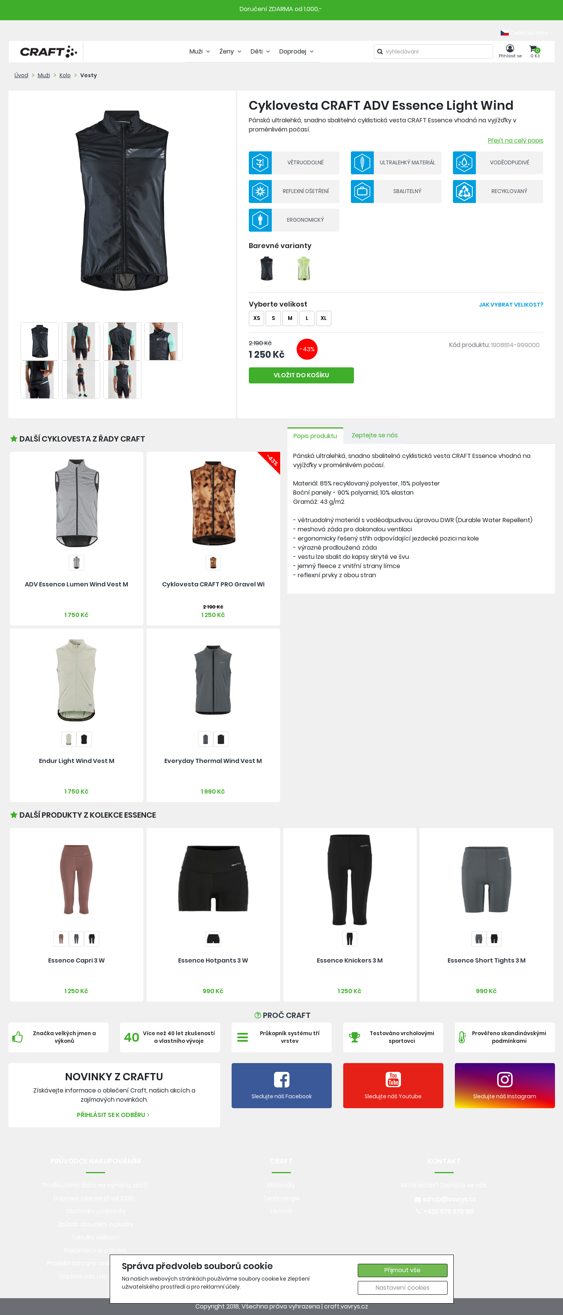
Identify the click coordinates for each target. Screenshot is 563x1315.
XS (256, 318)
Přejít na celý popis (516, 140)
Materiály (281, 1185)
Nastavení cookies (403, 1287)
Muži (44, 75)
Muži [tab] (201, 51)
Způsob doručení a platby (95, 1224)
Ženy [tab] (231, 51)
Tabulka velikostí (95, 1237)
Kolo (65, 75)
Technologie (281, 1198)
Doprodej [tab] (297, 51)
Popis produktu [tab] (315, 436)
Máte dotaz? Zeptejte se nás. (444, 1185)
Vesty (88, 75)
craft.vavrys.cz (346, 1306)
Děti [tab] (261, 51)
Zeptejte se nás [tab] (375, 435)
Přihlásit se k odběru (114, 1114)
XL (324, 318)
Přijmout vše (402, 1270)
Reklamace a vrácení (95, 1250)
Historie (281, 1211)
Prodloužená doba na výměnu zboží (95, 1185)
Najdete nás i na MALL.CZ (95, 1276)
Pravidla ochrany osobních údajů (95, 1263)
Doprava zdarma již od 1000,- (96, 1198)
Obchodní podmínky (95, 1211)
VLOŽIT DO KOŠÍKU (301, 375)
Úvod (21, 75)
